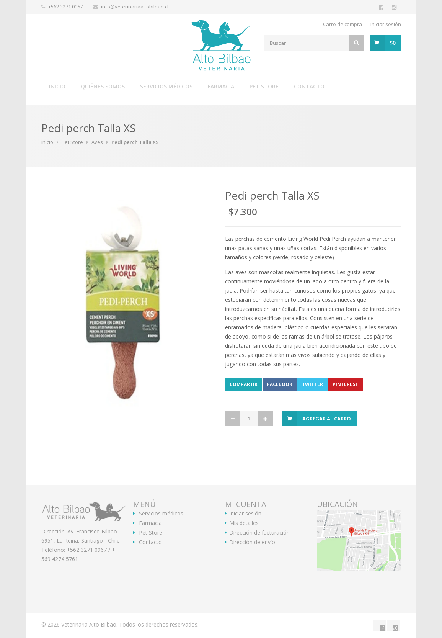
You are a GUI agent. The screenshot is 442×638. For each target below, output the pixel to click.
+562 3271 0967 (66, 6)
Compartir (244, 384)
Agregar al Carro (326, 418)
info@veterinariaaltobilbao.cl (134, 6)
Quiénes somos (103, 86)
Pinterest (345, 384)
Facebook (279, 384)
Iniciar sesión (385, 24)
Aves (97, 142)
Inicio (57, 86)
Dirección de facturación (259, 532)
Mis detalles (244, 523)
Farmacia (221, 86)
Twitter (312, 384)
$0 (393, 42)
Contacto (309, 86)
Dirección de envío (252, 542)
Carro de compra (342, 24)
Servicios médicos (166, 86)
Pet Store (264, 86)
